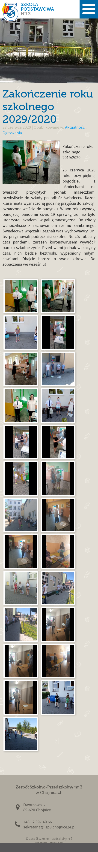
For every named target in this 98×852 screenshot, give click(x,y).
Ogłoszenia (12, 133)
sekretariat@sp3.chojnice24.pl (49, 827)
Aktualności (75, 127)
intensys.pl (56, 843)
